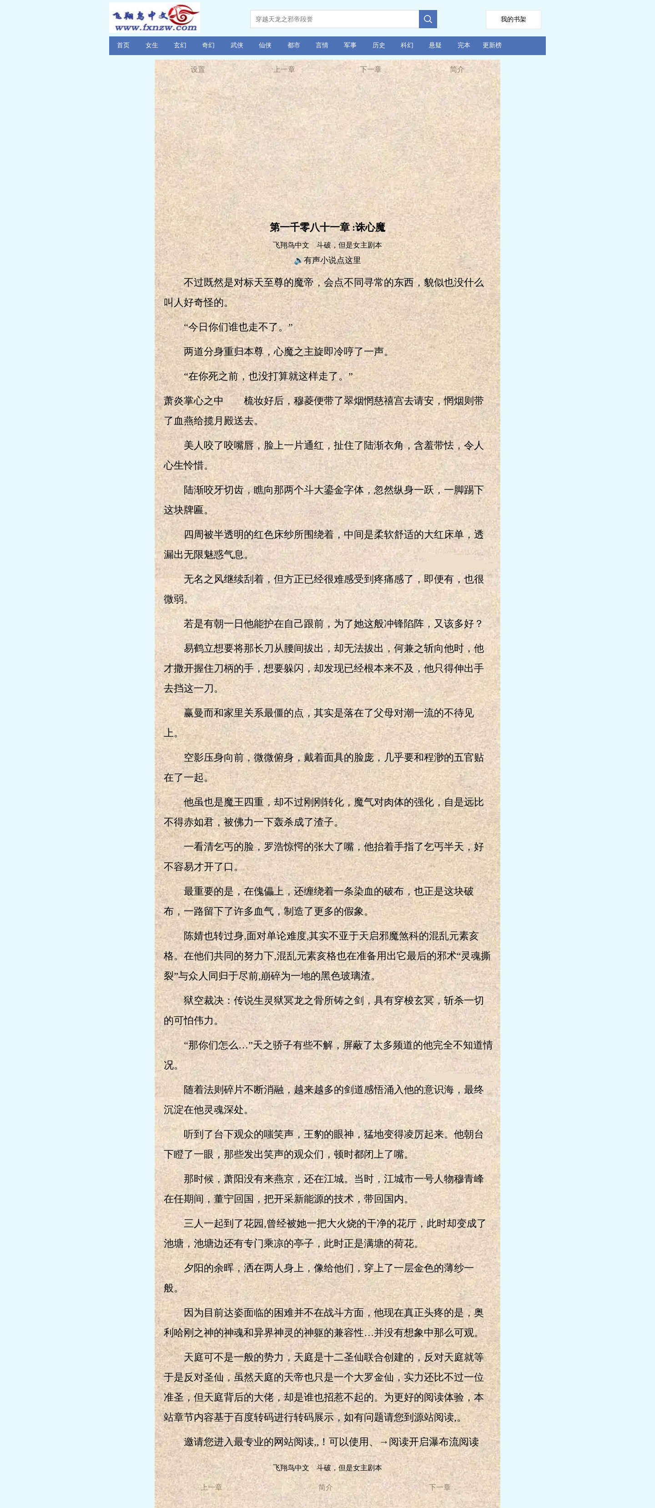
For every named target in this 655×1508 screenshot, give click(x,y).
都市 (293, 45)
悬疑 (435, 45)
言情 (322, 45)
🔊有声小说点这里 (327, 260)
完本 (464, 45)
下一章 (371, 69)
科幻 (407, 45)
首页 (123, 45)
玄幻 (180, 45)
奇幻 (208, 45)
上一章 (284, 69)
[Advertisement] (327, 150)
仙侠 (265, 45)
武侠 (237, 45)
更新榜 (492, 45)
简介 (457, 69)
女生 (152, 45)
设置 (198, 69)
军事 (350, 45)
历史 (379, 45)
